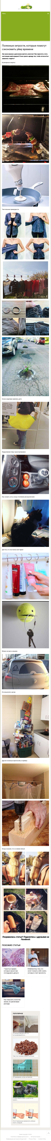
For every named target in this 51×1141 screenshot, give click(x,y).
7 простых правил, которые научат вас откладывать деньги (11, 971)
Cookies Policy (42, 1139)
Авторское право (35, 1136)
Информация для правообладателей (16, 1139)
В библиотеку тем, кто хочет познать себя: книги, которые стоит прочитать (37, 971)
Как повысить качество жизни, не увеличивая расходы (12, 1002)
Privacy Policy (32, 1139)
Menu (4, 13)
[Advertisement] (25, 28)
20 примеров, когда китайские (22, 1077)
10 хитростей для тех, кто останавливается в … (21, 1034)
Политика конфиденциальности (19, 1136)
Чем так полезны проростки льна (23, 1056)
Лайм (20, 1134)
